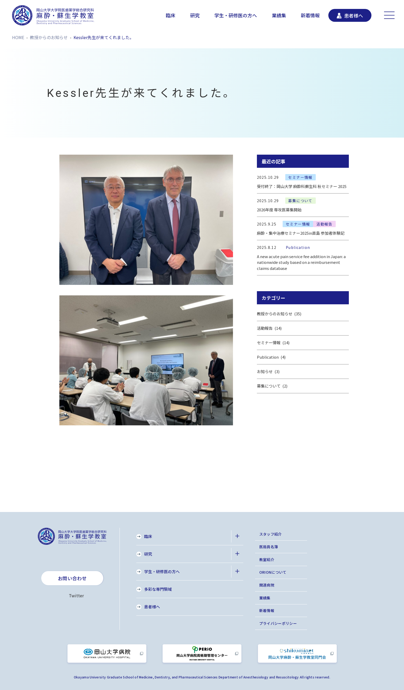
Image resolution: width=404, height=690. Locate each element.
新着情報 (310, 15)
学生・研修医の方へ (235, 15)
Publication (271, 357)
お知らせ (268, 371)
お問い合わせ (72, 578)
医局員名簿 (268, 546)
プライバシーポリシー (278, 623)
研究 (195, 15)
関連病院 (266, 585)
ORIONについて (273, 572)
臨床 (170, 15)
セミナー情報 (273, 342)
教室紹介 (266, 559)
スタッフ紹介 (270, 534)
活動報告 (269, 328)
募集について (272, 386)
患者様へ (152, 606)
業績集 (279, 15)
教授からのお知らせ (279, 314)
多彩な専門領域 (158, 589)
